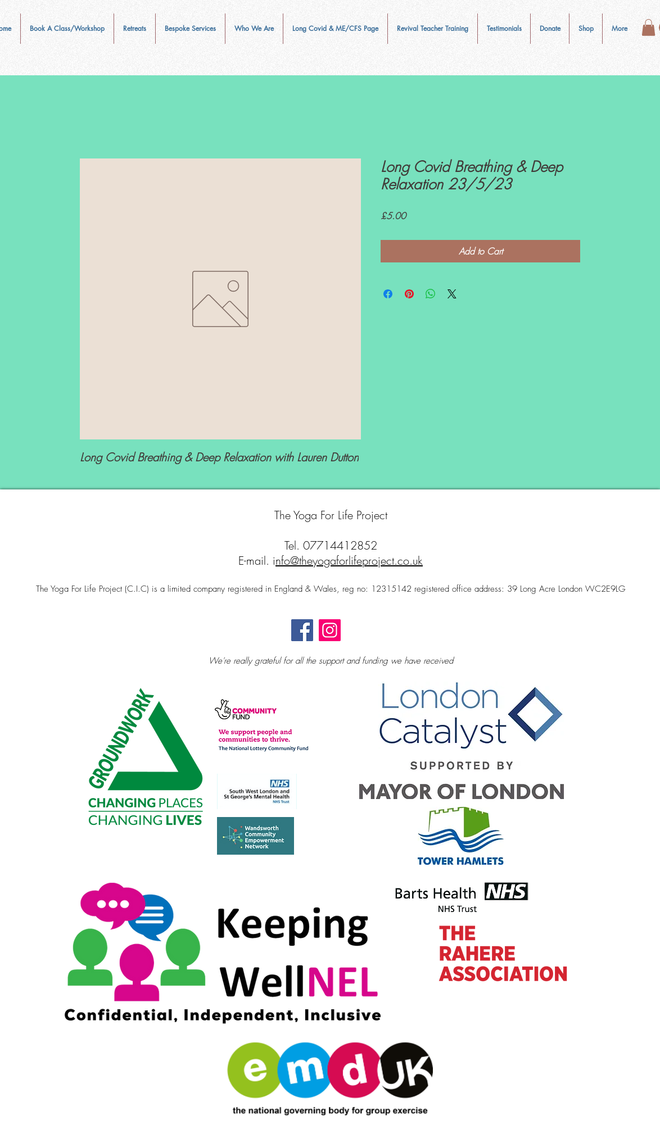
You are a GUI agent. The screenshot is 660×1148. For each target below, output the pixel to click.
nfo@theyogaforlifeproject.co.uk (349, 560)
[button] (254, 28)
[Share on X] (452, 294)
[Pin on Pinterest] (409, 294)
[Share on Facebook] (388, 294)
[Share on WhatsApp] (430, 294)
